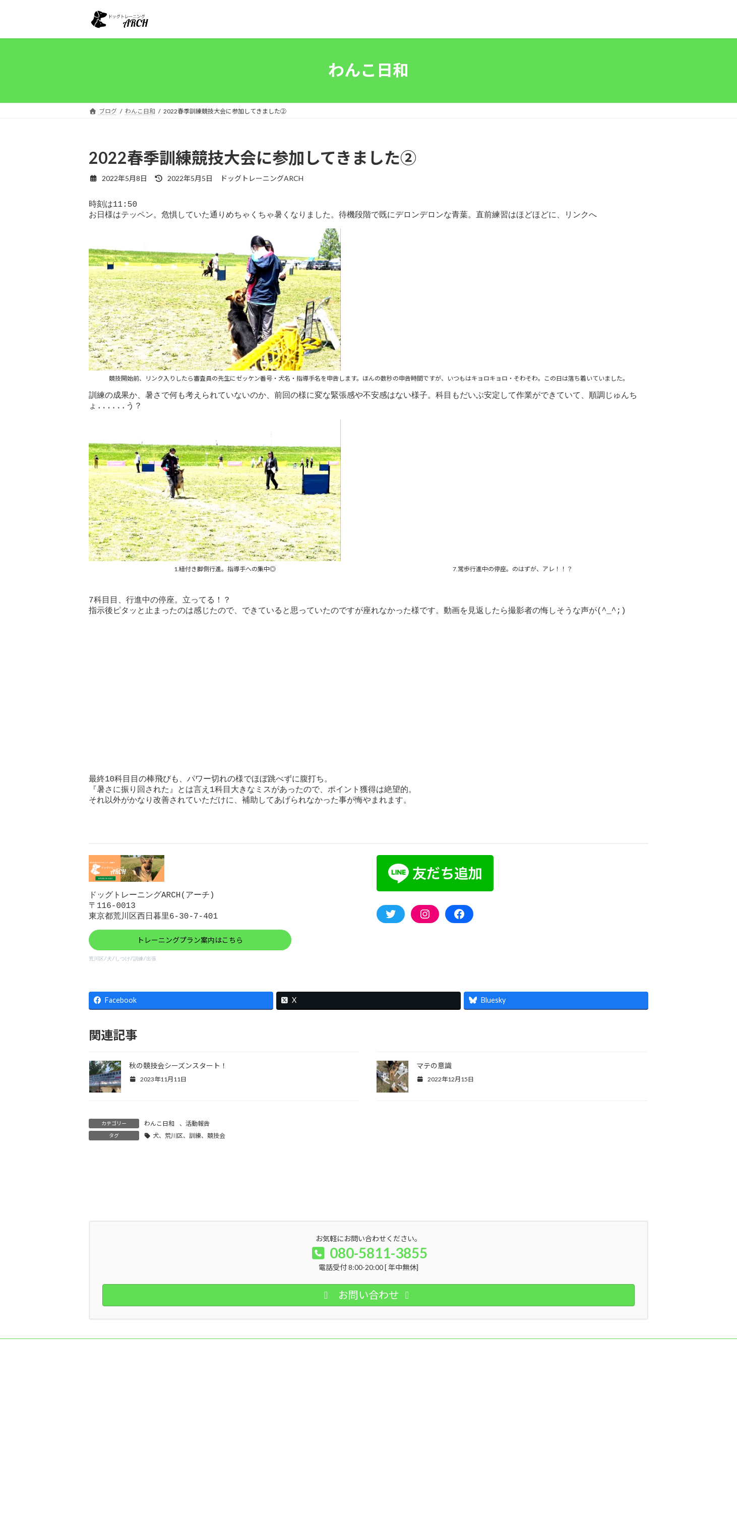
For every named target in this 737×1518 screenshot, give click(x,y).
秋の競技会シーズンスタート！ (178, 1081)
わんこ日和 (159, 1139)
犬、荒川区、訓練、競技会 (189, 1151)
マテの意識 (434, 1081)
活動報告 (198, 1139)
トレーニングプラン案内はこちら (190, 953)
